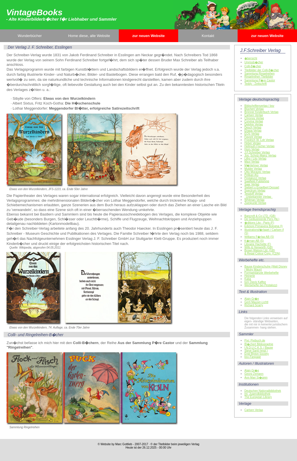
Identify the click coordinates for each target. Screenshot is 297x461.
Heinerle (249, 275)
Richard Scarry (253, 305)
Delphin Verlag (253, 124)
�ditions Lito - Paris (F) (259, 222)
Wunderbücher (30, 36)
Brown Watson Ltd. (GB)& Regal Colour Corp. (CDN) (262, 252)
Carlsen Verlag (253, 115)
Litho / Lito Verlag (255, 158)
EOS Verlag (251, 133)
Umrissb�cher (253, 62)
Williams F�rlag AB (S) (259, 236)
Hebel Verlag (252, 143)
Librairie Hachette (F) (257, 244)
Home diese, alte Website (89, 36)
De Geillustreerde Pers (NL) (261, 219)
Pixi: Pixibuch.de (254, 340)
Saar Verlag (251, 184)
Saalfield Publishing (256, 181)
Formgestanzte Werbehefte (261, 272)
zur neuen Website (148, 36)
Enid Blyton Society (256, 353)
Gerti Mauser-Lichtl (256, 302)
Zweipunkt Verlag (255, 203)
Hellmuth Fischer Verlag (259, 146)
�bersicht (250, 58)
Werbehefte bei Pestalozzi (260, 285)
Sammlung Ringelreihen (259, 73)
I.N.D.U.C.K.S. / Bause (258, 347)
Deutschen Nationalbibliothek (262, 390)
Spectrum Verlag (254, 190)
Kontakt (208, 36)
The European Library (258, 397)
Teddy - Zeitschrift (255, 83)
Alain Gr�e (251, 298)
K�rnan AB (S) (254, 240)
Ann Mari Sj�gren (256, 377)
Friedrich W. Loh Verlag (259, 140)
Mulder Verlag (253, 168)
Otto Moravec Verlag (257, 171)
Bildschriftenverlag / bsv (259, 105)
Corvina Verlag (253, 121)
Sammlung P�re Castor (259, 80)
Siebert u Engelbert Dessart (261, 187)
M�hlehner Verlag (256, 165)
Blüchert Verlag (254, 108)
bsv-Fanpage (252, 356)
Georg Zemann (253, 373)
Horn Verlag (251, 149)
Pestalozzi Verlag (255, 178)
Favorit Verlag (253, 136)
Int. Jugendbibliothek (257, 393)
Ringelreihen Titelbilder (258, 76)
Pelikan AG (251, 175)
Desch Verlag (252, 127)
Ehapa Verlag (252, 130)
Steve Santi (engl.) (256, 350)
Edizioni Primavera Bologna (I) (263, 226)
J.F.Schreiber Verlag (257, 152)
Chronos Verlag (254, 118)
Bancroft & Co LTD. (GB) (260, 216)
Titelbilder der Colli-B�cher (261, 70)
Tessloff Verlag (253, 193)
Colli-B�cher (252, 66)
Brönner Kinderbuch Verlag (261, 112)
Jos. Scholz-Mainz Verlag (260, 155)
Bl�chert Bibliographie (258, 344)
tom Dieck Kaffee (255, 282)
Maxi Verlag (251, 161)
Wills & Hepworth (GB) (258, 247)
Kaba (247, 278)
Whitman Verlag (254, 199)
